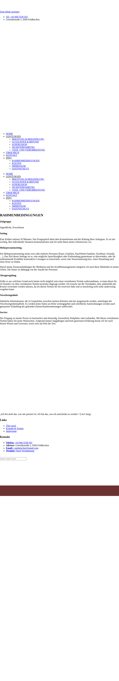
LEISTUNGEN (13, 136)
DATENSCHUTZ (20, 168)
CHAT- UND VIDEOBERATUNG (28, 150)
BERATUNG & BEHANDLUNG (28, 139)
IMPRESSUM (19, 166)
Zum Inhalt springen (9, 11)
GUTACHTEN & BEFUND (25, 142)
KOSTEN (16, 163)
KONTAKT (11, 155)
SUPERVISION (19, 144)
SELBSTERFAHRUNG (23, 147)
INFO (8, 158)
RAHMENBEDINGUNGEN (26, 160)
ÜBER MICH (12, 152)
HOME (9, 133)
